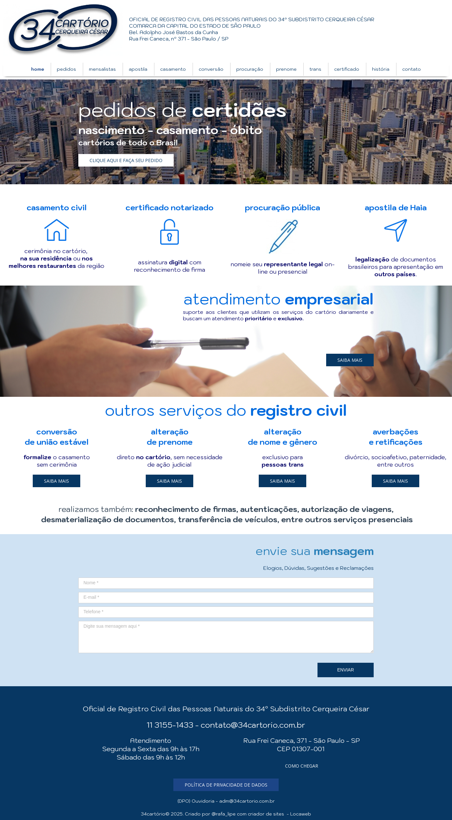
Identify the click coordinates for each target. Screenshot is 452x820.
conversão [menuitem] (211, 69)
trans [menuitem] (315, 69)
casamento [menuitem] (173, 69)
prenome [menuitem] (286, 69)
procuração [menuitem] (249, 69)
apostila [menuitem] (138, 69)
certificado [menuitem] (346, 69)
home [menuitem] (37, 69)
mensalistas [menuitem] (102, 69)
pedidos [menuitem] (66, 69)
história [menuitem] (380, 69)
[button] (126, 160)
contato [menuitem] (411, 69)
